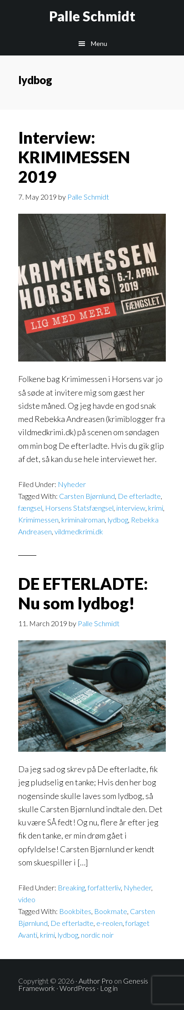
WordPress (77, 988)
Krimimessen (38, 519)
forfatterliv (104, 887)
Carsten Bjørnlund (87, 496)
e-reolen (109, 923)
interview (130, 507)
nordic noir (97, 934)
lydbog (118, 519)
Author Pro (96, 980)
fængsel (30, 507)
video (26, 899)
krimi (155, 507)
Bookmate (110, 911)
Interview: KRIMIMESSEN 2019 (74, 156)
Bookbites (75, 911)
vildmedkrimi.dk (79, 531)
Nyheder (72, 484)
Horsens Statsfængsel (79, 507)
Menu (99, 43)
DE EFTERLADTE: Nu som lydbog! (83, 593)
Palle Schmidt (92, 16)
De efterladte (139, 496)
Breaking (71, 887)
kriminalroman (83, 519)
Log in (109, 988)
